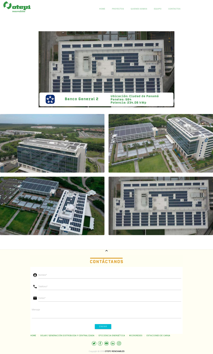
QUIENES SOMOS (139, 9)
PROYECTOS (118, 9)
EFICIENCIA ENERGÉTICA (112, 335)
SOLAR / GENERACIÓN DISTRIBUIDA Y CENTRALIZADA (67, 335)
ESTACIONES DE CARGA (158, 335)
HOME (33, 335)
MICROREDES (135, 335)
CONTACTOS (174, 9)
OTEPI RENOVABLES (114, 351)
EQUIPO (158, 9)
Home (102, 9)
